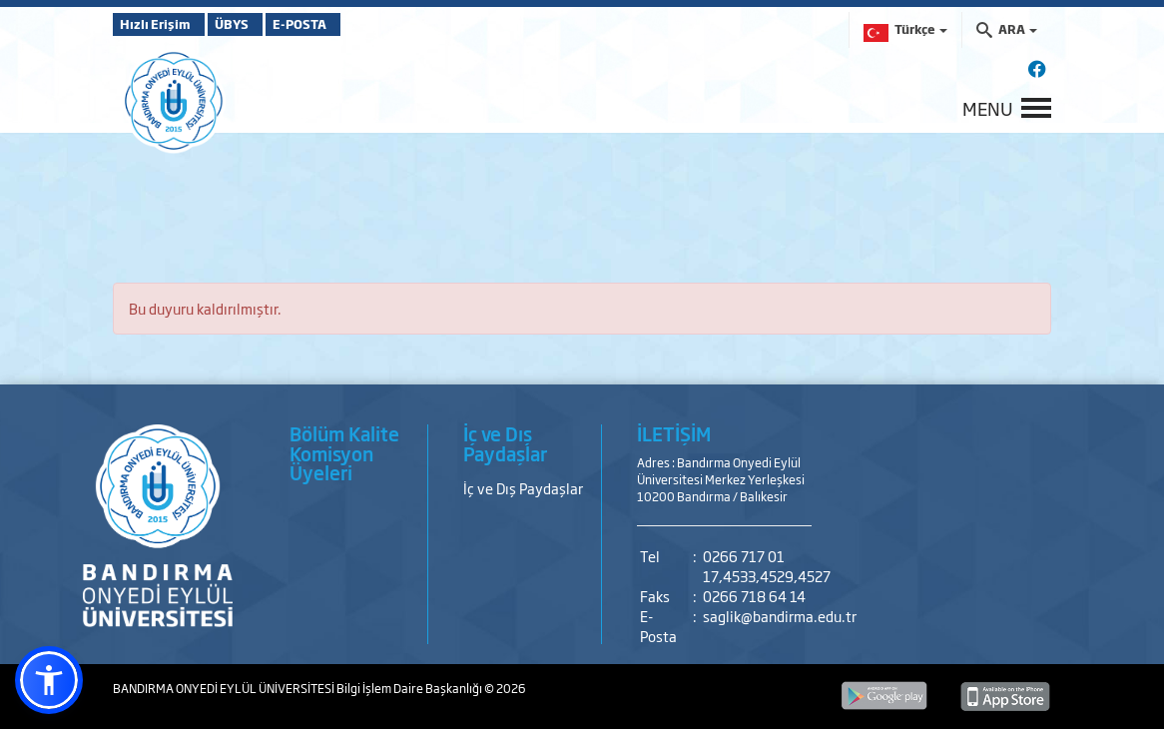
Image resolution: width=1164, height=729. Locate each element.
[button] (49, 680)
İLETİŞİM (674, 433)
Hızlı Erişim (162, 24)
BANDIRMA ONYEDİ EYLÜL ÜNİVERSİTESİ (224, 688)
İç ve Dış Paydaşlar (523, 487)
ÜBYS (260, 24)
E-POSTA (352, 24)
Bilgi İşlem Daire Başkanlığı (410, 688)
